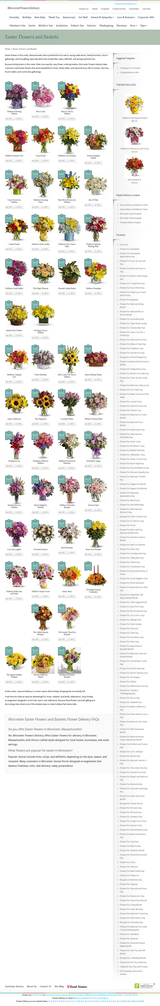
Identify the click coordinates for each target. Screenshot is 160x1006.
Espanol (118, 4)
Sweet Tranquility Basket (93, 157)
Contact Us (45, 986)
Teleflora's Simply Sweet (41, 591)
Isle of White (93, 200)
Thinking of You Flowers (130, 68)
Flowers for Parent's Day (130, 410)
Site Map (59, 986)
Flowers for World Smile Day (132, 668)
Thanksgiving (106, 25)
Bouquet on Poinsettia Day (131, 922)
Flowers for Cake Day (129, 842)
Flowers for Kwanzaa (129, 939)
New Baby (40, 17)
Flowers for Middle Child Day (132, 450)
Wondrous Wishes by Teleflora (40, 462)
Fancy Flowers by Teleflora (14, 201)
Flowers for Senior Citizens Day (133, 459)
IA (107, 1001)
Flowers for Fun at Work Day (132, 288)
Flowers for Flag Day (129, 884)
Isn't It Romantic (67, 548)
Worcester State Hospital (130, 214)
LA (120, 1001)
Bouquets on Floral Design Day (133, 357)
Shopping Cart (130, 4)
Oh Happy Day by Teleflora (40, 331)
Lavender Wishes (67, 419)
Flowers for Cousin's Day (131, 402)
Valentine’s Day (17, 25)
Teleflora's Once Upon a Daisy (67, 245)
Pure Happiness (40, 419)
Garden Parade (14, 244)
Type (143, 25)
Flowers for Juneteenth (129, 249)
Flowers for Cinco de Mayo (131, 752)
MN (142, 1001)
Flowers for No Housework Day (133, 611)
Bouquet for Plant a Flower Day (133, 517)
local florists (37, 995)
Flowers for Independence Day (133, 369)
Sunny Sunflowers (14, 419)
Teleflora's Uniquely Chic (14, 376)
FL (84, 1001)
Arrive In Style (93, 505)
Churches (146, 9)
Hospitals (105, 9)
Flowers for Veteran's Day (131, 825)
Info (19, 118)
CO (70, 1001)
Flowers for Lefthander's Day (132, 455)
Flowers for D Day (127, 862)
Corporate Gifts (146, 17)
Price (133, 25)
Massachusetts (81, 998)
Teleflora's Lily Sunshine (67, 156)
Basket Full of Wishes (14, 330)
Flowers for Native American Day (134, 686)
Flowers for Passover (129, 628)
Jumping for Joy (14, 461)
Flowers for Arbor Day (129, 642)
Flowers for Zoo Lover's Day (132, 615)
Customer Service (14, 986)
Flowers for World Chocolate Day (134, 373)
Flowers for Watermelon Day (132, 430)
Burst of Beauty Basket (93, 375)
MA (133, 1001)
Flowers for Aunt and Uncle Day (133, 406)
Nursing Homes (69, 995)
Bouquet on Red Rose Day (131, 880)
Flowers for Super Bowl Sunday (133, 323)
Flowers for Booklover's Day (132, 446)
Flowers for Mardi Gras (130, 500)
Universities (134, 9)
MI (138, 1001)
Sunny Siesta (67, 591)
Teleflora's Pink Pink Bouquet (67, 506)
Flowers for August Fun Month (133, 484)
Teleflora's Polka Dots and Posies (14, 592)
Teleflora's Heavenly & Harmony (67, 462)
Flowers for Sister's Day (130, 442)
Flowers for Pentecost (129, 875)
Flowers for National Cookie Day (134, 914)
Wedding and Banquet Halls (110, 995)
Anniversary (69, 17)
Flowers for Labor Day (129, 549)
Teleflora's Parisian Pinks (93, 419)
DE (80, 1001)
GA (88, 1001)
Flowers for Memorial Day (131, 784)
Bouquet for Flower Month (131, 804)
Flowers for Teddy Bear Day (132, 558)
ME (124, 1001)
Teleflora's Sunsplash (93, 288)
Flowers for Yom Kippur (130, 677)
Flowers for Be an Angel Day (132, 463)
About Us (32, 986)
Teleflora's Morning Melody (14, 112)
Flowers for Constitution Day (132, 567)
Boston (92, 998)
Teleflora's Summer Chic (14, 156)
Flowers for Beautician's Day (132, 896)
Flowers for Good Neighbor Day (134, 578)
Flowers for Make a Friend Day (133, 344)
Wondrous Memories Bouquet (67, 676)
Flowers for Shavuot (129, 867)
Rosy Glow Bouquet (93, 549)
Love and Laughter (14, 549)
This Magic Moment (40, 288)
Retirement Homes (54, 995)
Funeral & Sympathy (102, 17)
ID (96, 1001)
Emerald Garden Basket (67, 288)
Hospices (81, 995)
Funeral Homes (119, 9)
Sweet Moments (41, 375)
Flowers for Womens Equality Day (134, 472)
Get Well (83, 17)
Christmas (121, 25)
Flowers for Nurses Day (130, 756)
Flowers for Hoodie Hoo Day (132, 353)
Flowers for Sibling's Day (130, 620)
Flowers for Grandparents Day (133, 553)
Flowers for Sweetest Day (131, 702)
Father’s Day (77, 25)
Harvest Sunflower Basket (40, 676)
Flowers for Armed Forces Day (133, 772)
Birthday (26, 17)
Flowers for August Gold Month (133, 488)
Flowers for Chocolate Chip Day (133, 768)
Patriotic (91, 25)
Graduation (62, 25)
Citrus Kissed (40, 156)
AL (49, 1001)
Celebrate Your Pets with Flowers (134, 967)
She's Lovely (40, 111)
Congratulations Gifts (129, 72)
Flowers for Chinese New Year (132, 328)
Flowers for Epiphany (129, 300)
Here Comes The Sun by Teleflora (67, 376)
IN (104, 1001)
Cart (10, 118)
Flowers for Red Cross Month (132, 545)
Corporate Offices (130, 995)
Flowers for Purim (127, 525)
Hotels (95, 9)
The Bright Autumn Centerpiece (93, 591)
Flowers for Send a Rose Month (133, 900)
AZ (58, 1001)
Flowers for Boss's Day (130, 698)
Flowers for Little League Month (133, 602)
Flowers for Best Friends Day (132, 871)
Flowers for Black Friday (130, 846)
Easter (32, 25)
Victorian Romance (40, 549)
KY (116, 1001)
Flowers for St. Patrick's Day (132, 521)
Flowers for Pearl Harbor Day (132, 918)
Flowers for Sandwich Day (131, 817)
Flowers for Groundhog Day (132, 319)
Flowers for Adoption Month (132, 850)
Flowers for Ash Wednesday (132, 505)
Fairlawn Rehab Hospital (130, 222)
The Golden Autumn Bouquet (40, 633)
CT (75, 1001)
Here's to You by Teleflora (67, 112)
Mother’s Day (46, 25)
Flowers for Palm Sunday (131, 624)
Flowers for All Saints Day (131, 808)
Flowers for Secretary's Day (132, 637)
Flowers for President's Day (131, 348)
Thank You (54, 17)
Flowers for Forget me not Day (133, 821)
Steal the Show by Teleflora (14, 506)
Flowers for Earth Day (129, 633)
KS (111, 1001)
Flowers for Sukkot (128, 682)
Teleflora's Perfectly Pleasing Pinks (93, 245)
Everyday (14, 17)
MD (128, 1001)
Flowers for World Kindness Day (134, 830)
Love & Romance (126, 17)
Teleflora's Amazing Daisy (40, 201)
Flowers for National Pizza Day (133, 340)
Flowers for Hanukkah (129, 934)
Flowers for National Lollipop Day (134, 385)
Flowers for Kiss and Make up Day (134, 468)
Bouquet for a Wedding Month (133, 958)
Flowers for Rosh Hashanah (132, 583)
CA (66, 1001)
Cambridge (101, 998)
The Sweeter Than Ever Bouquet (67, 633)
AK (53, 1001)
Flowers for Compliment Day (132, 283)
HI (92, 1001)
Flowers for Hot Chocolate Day (133, 962)
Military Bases (91, 995)
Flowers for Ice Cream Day (131, 390)
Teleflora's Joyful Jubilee (14, 288)
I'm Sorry (124, 245)
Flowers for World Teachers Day (134, 673)
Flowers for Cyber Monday (131, 909)
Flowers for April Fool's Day (132, 607)
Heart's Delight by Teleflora (40, 506)
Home (7, 49)
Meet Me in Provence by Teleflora (67, 201)
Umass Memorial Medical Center (134, 205)
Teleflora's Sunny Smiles (41, 244)
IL (100, 1001)
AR (62, 1001)
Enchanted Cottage (93, 461)
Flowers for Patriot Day (130, 562)
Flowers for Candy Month (131, 905)
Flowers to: (84, 9)
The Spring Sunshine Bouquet (14, 676)
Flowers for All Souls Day (130, 812)
